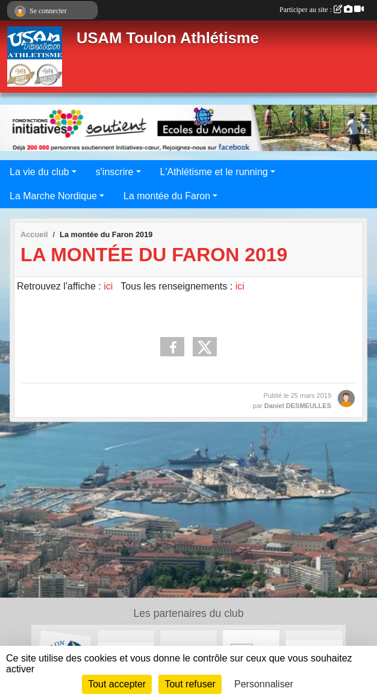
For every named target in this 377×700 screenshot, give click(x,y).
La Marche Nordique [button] (53, 196)
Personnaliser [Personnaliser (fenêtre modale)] (263, 684)
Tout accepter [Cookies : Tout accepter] (117, 684)
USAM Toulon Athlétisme (167, 37)
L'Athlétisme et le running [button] (214, 172)
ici (108, 286)
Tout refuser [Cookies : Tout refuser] (189, 684)
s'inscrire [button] (115, 172)
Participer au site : (321, 9)
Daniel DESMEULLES (297, 405)
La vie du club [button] (39, 172)
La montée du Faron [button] (166, 196)
